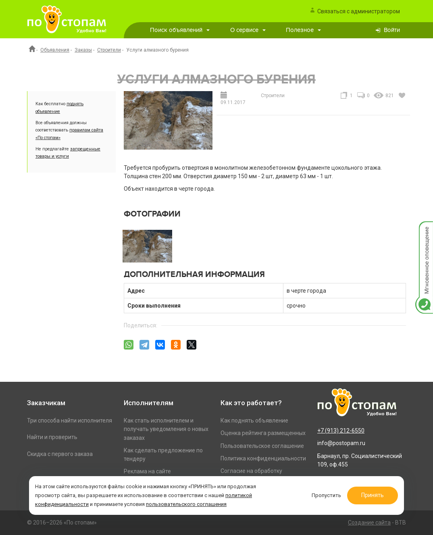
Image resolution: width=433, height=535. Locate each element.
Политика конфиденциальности (263, 458)
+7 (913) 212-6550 (340, 430)
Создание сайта (369, 522)
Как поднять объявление (254, 420)
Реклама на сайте (147, 471)
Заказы (83, 50)
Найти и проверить (52, 437)
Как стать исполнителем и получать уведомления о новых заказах (166, 429)
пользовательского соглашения (186, 504)
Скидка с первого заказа (60, 454)
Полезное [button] (303, 30)
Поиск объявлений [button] (180, 30)
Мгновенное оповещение (424, 229)
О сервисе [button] (248, 30)
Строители (109, 50)
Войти (392, 30)
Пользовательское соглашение (262, 446)
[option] (147, 246)
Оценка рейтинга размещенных (263, 433)
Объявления (54, 50)
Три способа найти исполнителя (69, 420)
